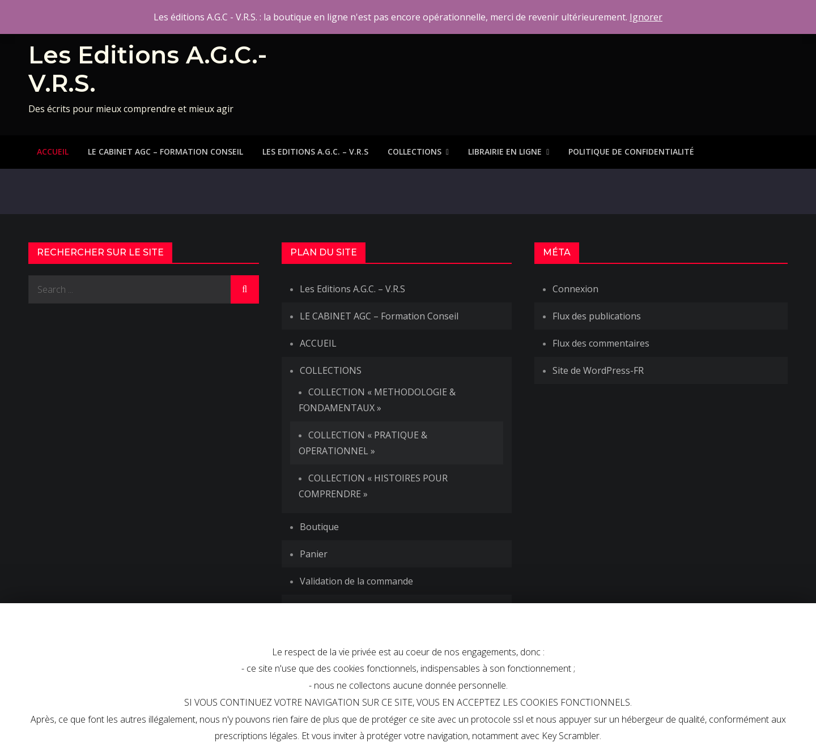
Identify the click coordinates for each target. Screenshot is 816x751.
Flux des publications (596, 316)
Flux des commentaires (600, 343)
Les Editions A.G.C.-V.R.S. (147, 69)
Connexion (575, 289)
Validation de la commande (356, 581)
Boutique (319, 526)
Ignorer (646, 17)
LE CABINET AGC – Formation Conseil (165, 151)
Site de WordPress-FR (598, 370)
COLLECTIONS (414, 151)
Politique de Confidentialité (631, 151)
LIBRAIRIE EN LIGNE (505, 151)
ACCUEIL (53, 151)
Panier (314, 554)
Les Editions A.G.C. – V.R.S (315, 151)
